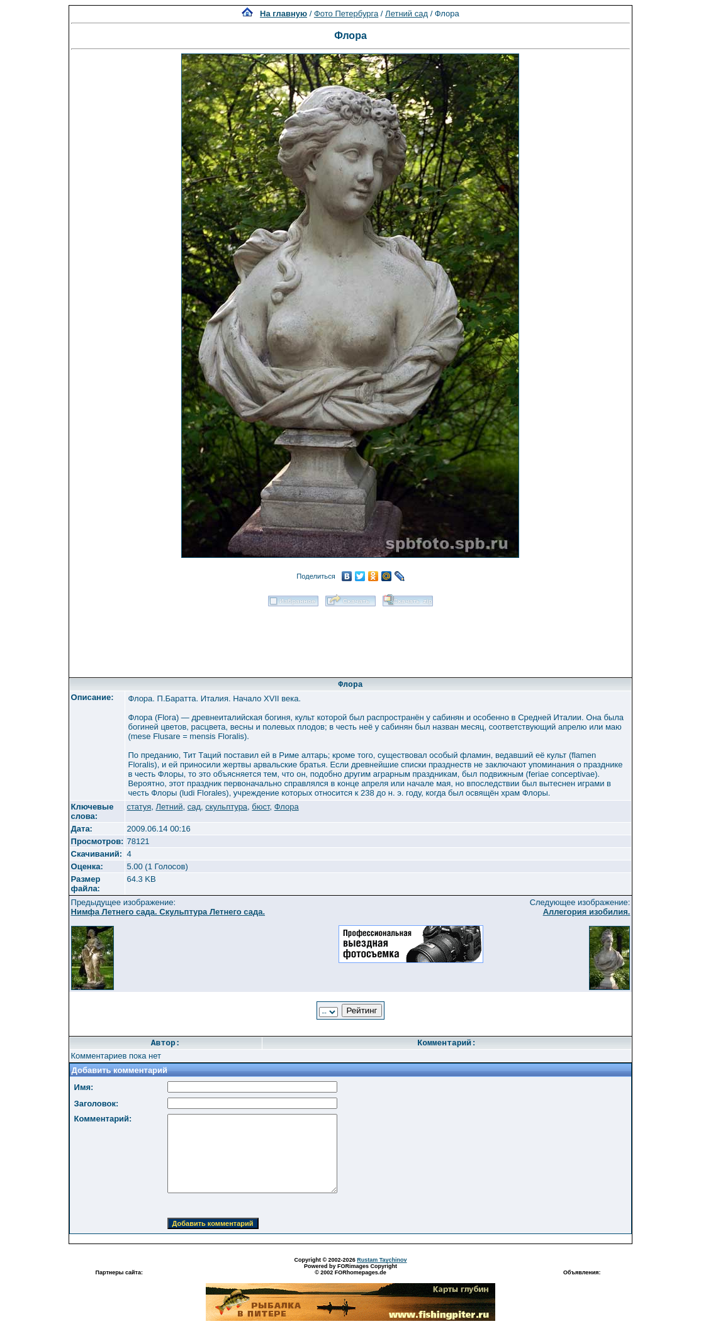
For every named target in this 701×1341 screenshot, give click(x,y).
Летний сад (406, 13)
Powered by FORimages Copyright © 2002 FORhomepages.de (350, 1269)
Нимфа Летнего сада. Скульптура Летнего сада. (168, 911)
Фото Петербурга (346, 13)
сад (194, 806)
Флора (286, 806)
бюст (260, 806)
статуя (138, 806)
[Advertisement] (350, 637)
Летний (168, 806)
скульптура (226, 806)
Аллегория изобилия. (587, 911)
